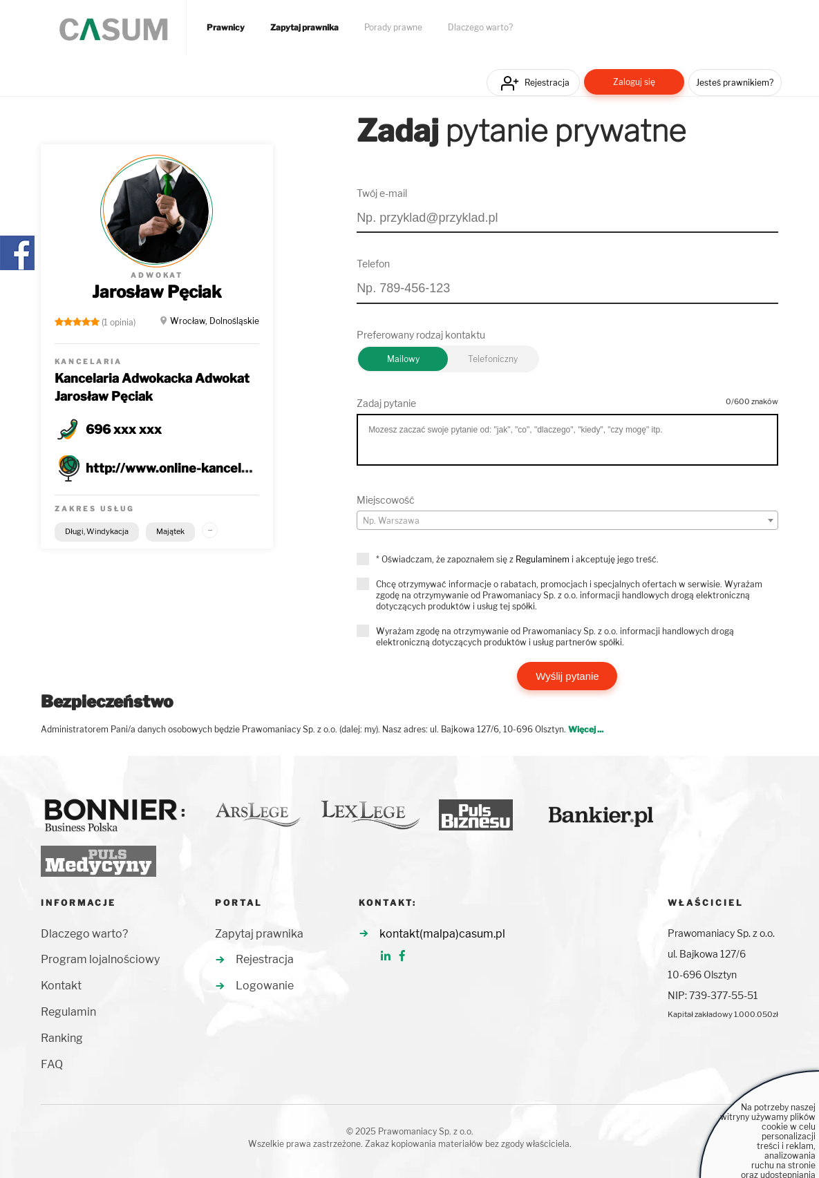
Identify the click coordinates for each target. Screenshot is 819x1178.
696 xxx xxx (124, 429)
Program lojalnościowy (100, 959)
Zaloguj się (634, 82)
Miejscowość (386, 500)
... (210, 528)
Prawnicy (226, 27)
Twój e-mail (382, 193)
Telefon (373, 263)
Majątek (170, 531)
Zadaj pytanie (386, 403)
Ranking (62, 1038)
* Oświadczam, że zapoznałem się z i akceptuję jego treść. (517, 559)
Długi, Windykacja (97, 531)
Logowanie (265, 985)
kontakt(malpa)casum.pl (442, 933)
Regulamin (68, 1011)
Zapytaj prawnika (304, 27)
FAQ (52, 1064)
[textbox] (567, 521)
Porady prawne (393, 27)
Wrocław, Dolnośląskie (214, 321)
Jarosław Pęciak (157, 292)
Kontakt (61, 985)
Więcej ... (585, 729)
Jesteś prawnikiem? (734, 82)
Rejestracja (547, 82)
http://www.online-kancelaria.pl (182, 468)
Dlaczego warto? (480, 27)
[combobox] (567, 520)
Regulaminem (542, 559)
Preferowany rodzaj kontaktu (421, 335)
